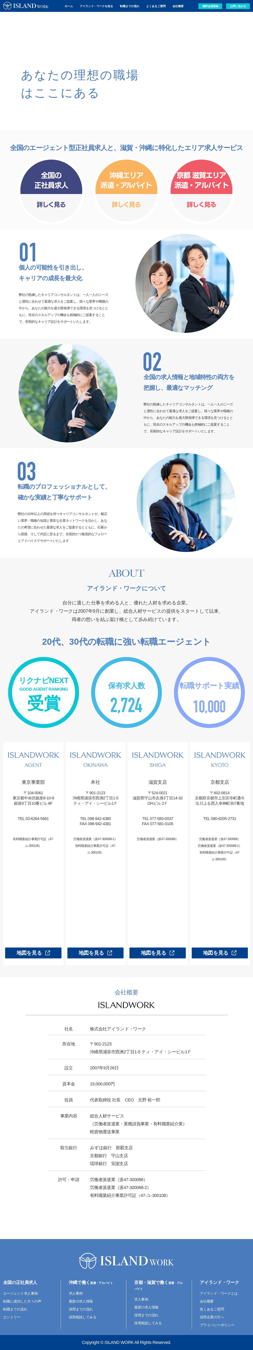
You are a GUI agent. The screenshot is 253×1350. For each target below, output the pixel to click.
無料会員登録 (210, 6)
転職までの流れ (129, 6)
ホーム (69, 6)
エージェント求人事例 (20, 1293)
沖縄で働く (91, 1282)
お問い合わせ (238, 6)
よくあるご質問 (156, 6)
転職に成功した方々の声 (22, 1301)
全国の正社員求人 (20, 1282)
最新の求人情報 (81, 1301)
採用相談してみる (82, 1317)
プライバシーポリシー (217, 1325)
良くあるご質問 (212, 1309)
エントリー (11, 1317)
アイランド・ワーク (219, 1282)
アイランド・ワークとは (219, 1293)
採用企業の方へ (212, 1317)
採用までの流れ (81, 1309)
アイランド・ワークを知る (96, 6)
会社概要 (178, 6)
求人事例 (76, 1293)
